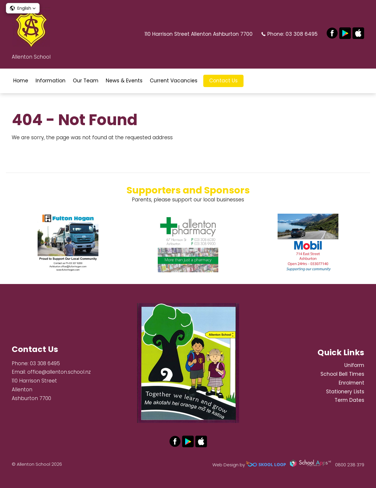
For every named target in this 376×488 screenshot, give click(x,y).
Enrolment (351, 382)
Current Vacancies (173, 80)
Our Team (85, 80)
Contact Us (223, 80)
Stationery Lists (345, 391)
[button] (23, 8)
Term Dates (349, 400)
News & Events (124, 80)
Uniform (354, 365)
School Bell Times (342, 374)
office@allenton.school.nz (59, 371)
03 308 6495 (302, 34)
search (252, 81)
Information (51, 80)
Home (20, 80)
